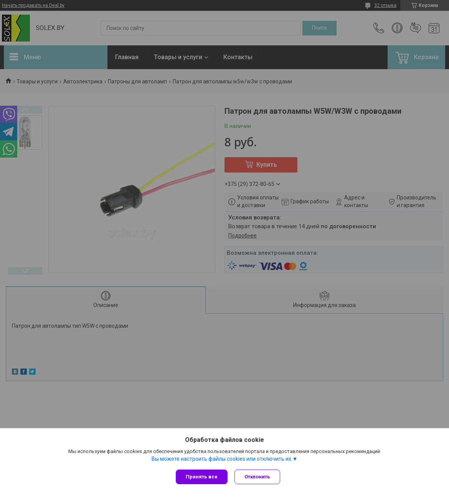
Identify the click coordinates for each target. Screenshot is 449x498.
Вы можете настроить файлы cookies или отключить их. (222, 459)
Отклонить (258, 477)
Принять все (202, 477)
